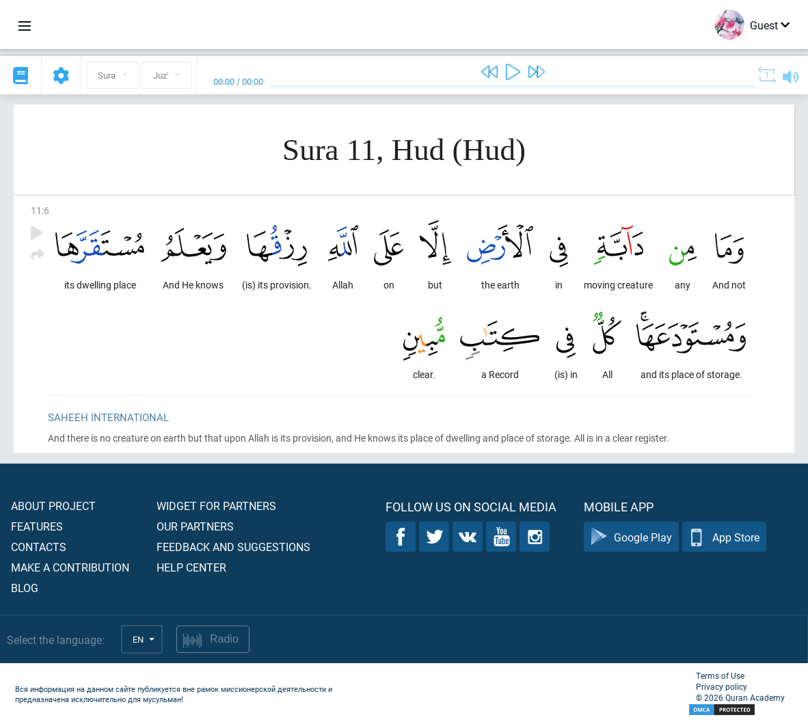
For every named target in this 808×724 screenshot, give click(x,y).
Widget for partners (216, 505)
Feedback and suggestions (233, 546)
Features (37, 526)
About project (53, 505)
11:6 (40, 210)
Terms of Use (720, 675)
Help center (191, 567)
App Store (724, 537)
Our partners (195, 526)
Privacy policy (721, 686)
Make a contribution (70, 567)
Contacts (38, 546)
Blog (24, 587)
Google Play (631, 537)
